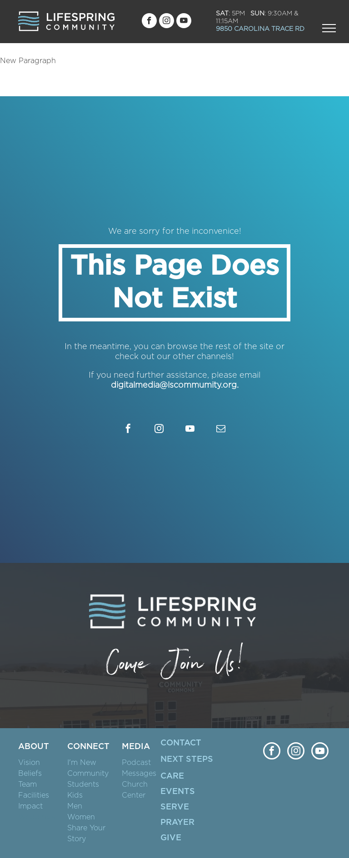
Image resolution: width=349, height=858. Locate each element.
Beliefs (30, 773)
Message (137, 773)
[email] (221, 430)
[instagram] (166, 21)
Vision (29, 762)
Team (27, 784)
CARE (172, 776)
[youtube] (183, 21)
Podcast (136, 762)
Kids (75, 795)
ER (188, 823)
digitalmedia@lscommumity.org (174, 385)
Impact (30, 806)
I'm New (81, 762)
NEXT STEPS (186, 759)
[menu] (329, 28)
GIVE (170, 838)
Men (74, 806)
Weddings (36, 817)
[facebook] (149, 21)
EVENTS (177, 792)
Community (88, 773)
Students (83, 784)
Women (81, 817)
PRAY (171, 823)
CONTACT (180, 743)
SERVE (174, 807)
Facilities (33, 795)
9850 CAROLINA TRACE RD (260, 29)
